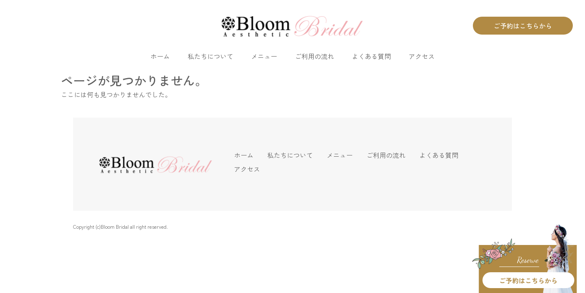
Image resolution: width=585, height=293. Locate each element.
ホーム (160, 56)
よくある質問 (371, 56)
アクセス (422, 56)
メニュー (264, 56)
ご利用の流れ (314, 56)
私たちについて (210, 56)
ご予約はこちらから (523, 26)
